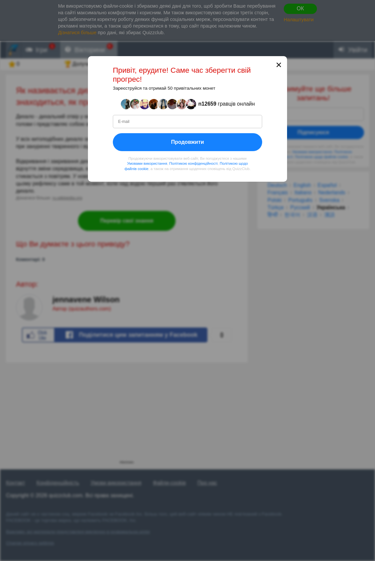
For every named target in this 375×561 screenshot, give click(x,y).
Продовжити (187, 142)
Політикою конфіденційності (193, 163)
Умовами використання (147, 163)
